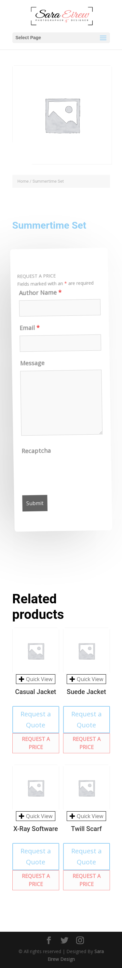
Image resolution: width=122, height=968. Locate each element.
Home (23, 181)
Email (27, 330)
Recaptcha (38, 453)
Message (31, 365)
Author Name (36, 295)
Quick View (35, 679)
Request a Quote (35, 719)
